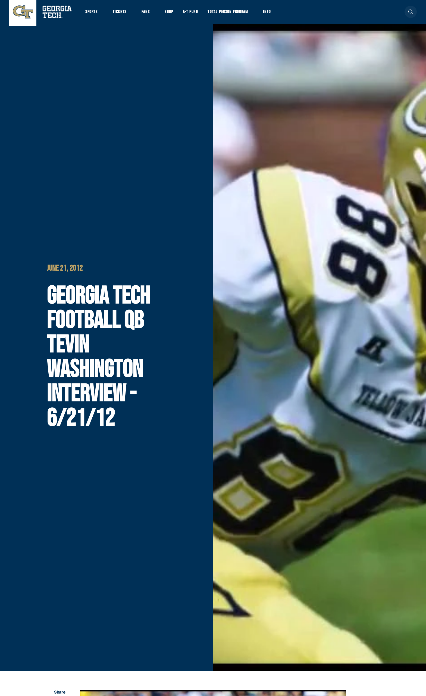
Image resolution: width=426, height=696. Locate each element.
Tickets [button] (124, 14)
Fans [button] (153, 14)
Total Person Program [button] (245, 14)
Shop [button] (179, 14)
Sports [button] (92, 14)
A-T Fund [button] (203, 14)
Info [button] (291, 14)
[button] (411, 14)
